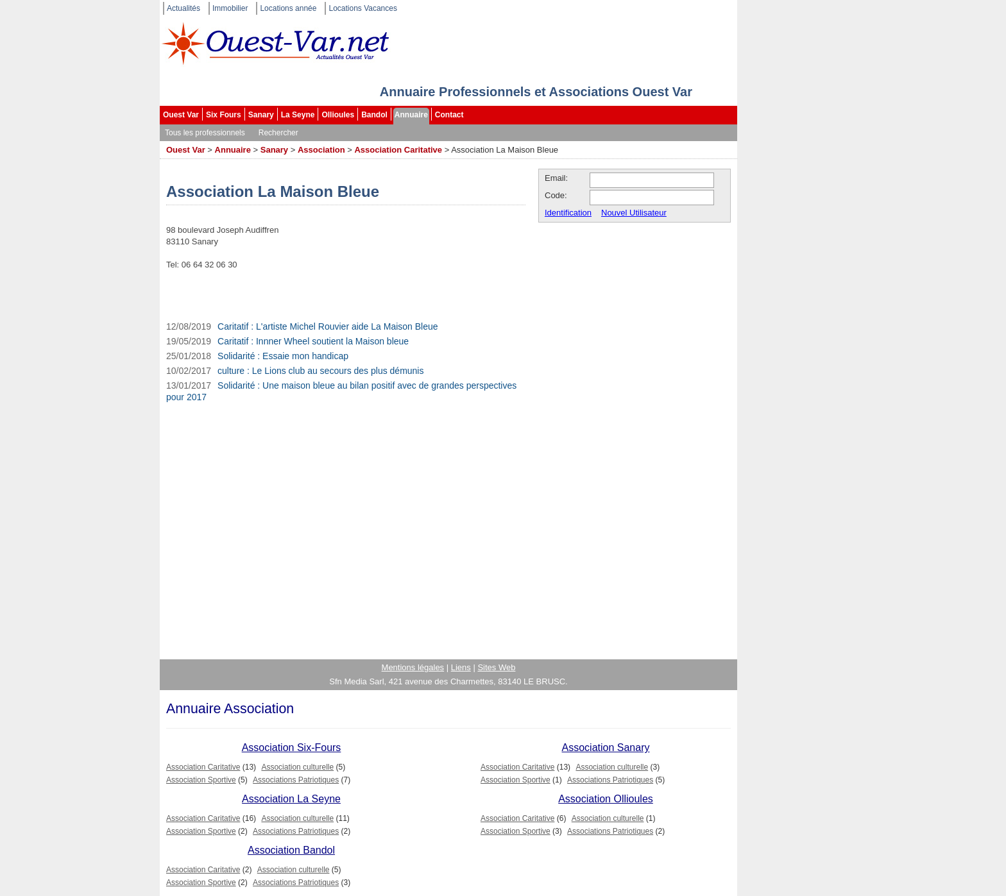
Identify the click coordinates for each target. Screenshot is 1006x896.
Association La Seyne (291, 798)
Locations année (288, 8)
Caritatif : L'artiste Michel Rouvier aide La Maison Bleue (327, 326)
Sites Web (496, 667)
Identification (568, 212)
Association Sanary (606, 747)
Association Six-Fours (291, 747)
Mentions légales (413, 667)
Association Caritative (398, 150)
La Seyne (298, 114)
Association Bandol (291, 850)
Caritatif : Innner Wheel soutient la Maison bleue (313, 341)
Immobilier (230, 8)
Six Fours (223, 114)
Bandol (374, 114)
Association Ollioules (605, 798)
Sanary (261, 114)
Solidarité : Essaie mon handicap (282, 356)
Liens (461, 667)
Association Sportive (201, 779)
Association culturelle (297, 767)
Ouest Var (181, 114)
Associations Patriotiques (296, 779)
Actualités (183, 8)
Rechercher (278, 132)
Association (321, 150)
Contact (449, 114)
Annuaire (411, 114)
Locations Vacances (362, 8)
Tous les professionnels (205, 132)
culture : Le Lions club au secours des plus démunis (320, 371)
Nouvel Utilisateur (634, 212)
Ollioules (337, 114)
